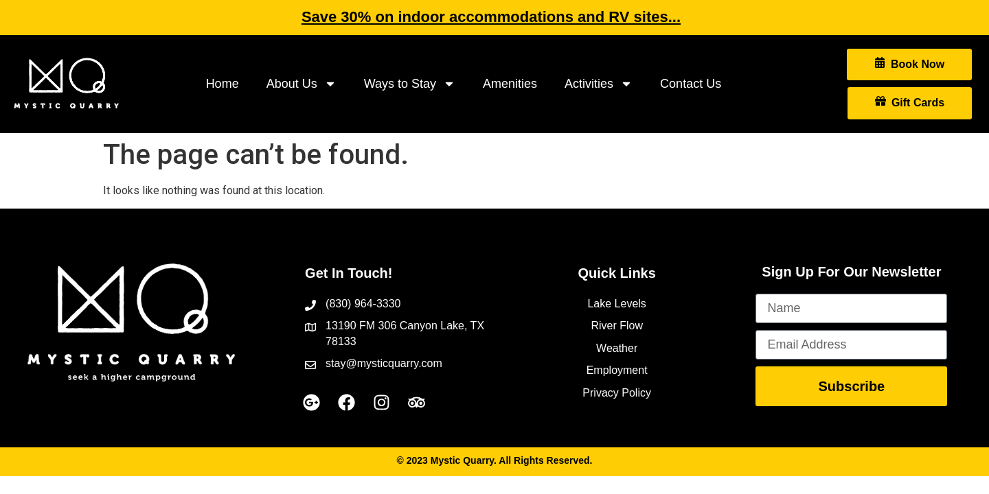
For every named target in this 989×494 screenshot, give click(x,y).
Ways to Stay (409, 84)
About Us (301, 84)
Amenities (510, 84)
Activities (599, 84)
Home (222, 84)
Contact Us (690, 84)
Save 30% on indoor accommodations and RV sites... (491, 16)
